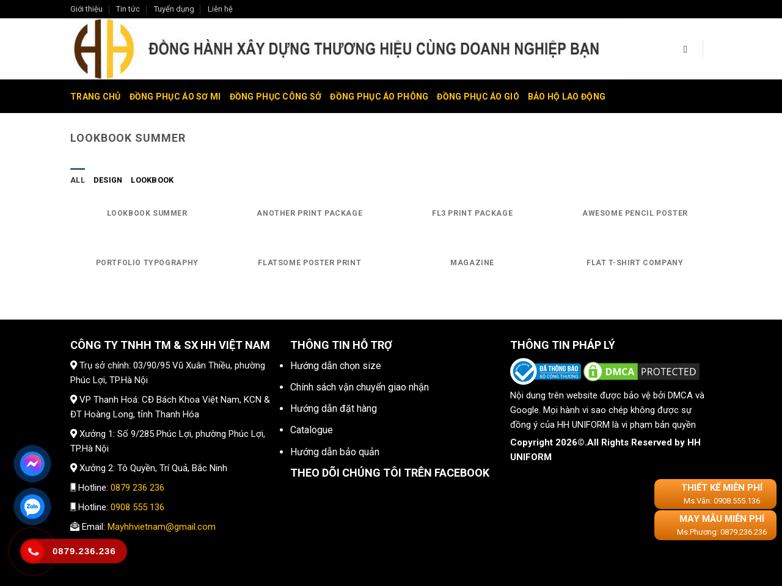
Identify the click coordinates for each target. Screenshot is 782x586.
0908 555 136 (137, 507)
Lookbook (152, 180)
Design (108, 180)
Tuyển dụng (174, 8)
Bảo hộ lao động (566, 96)
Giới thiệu (86, 8)
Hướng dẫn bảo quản (334, 452)
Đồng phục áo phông (379, 96)
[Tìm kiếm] (688, 49)
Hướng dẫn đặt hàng (333, 408)
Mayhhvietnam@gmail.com (162, 526)
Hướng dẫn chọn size (335, 366)
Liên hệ (220, 8)
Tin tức (128, 8)
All (77, 180)
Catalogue (311, 430)
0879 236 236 (137, 487)
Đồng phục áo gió (478, 96)
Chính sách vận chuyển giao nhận (359, 387)
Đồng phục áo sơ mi (175, 96)
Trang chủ (95, 96)
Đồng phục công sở (276, 96)
